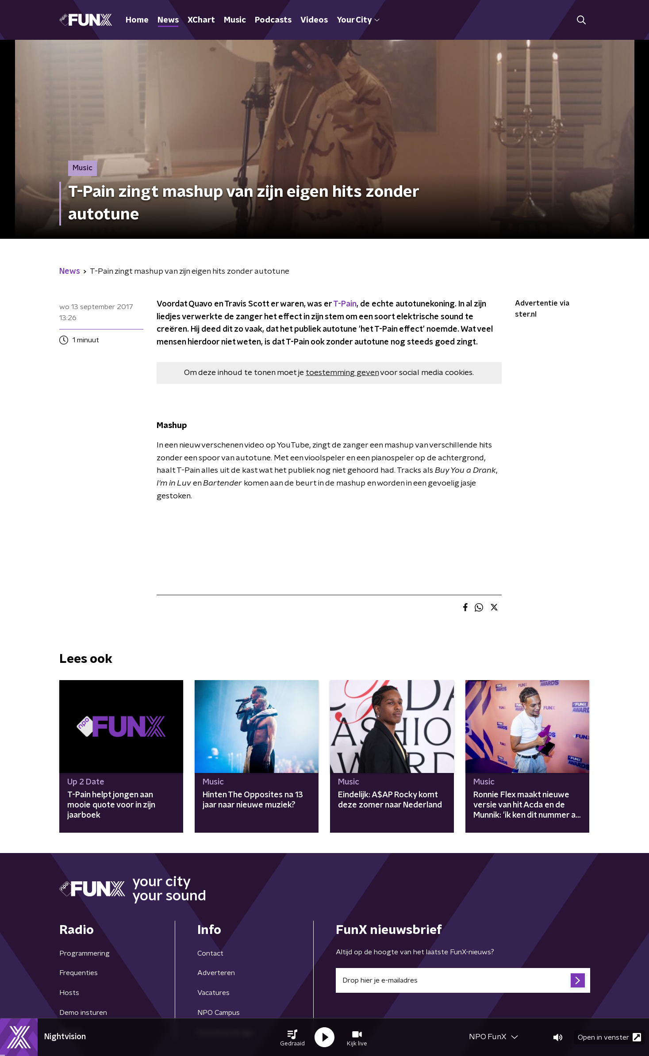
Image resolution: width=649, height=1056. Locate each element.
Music (235, 20)
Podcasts (273, 20)
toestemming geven (342, 373)
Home (137, 20)
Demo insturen (83, 1012)
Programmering (84, 953)
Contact (210, 953)
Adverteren (216, 972)
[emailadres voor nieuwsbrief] (463, 980)
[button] (292, 1037)
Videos (314, 20)
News (168, 20)
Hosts (69, 992)
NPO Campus (218, 1012)
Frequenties (78, 972)
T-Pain (345, 304)
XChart (201, 20)
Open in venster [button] (609, 1037)
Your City (358, 20)
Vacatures (213, 992)
